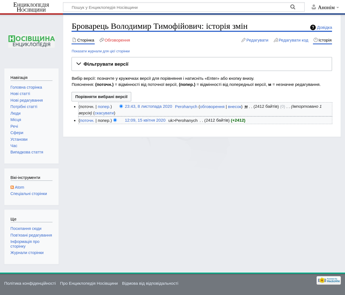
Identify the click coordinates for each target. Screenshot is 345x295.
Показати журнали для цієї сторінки (101, 51)
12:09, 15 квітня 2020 (145, 120)
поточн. (87, 120)
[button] (201, 64)
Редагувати (257, 40)
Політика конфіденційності (30, 283)
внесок (234, 106)
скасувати (104, 113)
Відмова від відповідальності (150, 283)
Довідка (324, 27)
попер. (104, 106)
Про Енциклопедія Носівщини (89, 283)
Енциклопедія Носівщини (31, 7)
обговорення (212, 106)
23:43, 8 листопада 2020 (148, 106)
